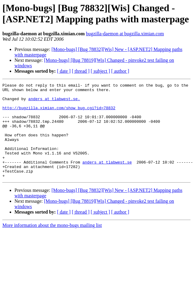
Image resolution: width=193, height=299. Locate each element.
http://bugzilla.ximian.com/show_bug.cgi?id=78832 (58, 113)
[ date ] (64, 71)
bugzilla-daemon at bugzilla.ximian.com (125, 33)
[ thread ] (81, 71)
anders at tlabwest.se (107, 178)
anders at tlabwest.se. (54, 102)
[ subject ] (100, 71)
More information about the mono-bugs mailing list (52, 244)
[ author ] (120, 71)
